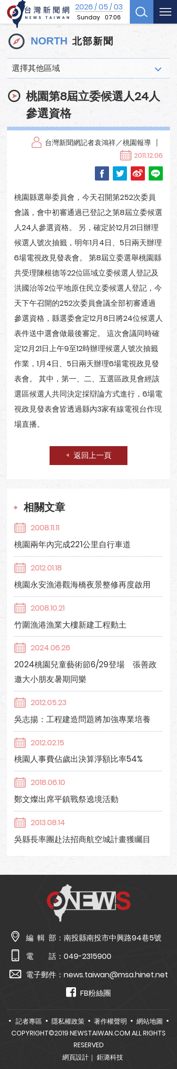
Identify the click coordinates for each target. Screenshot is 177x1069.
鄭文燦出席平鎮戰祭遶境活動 (66, 799)
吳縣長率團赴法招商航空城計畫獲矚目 (82, 839)
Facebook (102, 173)
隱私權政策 (67, 1021)
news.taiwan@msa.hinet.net (116, 974)
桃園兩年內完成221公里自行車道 (72, 544)
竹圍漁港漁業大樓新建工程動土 (70, 624)
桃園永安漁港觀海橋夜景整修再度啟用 (82, 584)
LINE (156, 173)
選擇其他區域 (36, 68)
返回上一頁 (92, 455)
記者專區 (29, 1021)
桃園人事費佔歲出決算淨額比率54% (78, 759)
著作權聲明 (110, 1021)
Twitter (120, 173)
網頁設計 (75, 1057)
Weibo (138, 173)
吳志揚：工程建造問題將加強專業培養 (82, 719)
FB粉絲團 (88, 993)
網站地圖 (149, 1021)
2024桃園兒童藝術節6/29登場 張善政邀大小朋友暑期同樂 (85, 672)
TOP (162, 1034)
